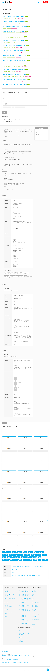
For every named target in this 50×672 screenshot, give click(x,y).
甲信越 (19, 601)
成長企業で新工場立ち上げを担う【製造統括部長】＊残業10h (14, 69)
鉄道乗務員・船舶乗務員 (33, 557)
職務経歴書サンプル (10, 655)
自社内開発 (18, 575)
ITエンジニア (7, 602)
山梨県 (25, 601)
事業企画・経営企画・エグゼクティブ (30, 566)
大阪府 (28, 609)
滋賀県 (23, 609)
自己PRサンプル (16, 655)
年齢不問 (14, 552)
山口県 (25, 615)
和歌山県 (28, 610)
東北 (19, 590)
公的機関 (33, 610)
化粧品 (40, 557)
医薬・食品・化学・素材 (8, 606)
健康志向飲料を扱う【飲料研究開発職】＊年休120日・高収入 (14, 40)
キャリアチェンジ (20, 554)
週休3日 (25, 552)
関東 (32, 554)
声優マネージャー (24, 557)
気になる (9, 437)
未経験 (40, 559)
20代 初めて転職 (37, 554)
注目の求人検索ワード (13, 559)
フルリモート (45, 554)
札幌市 (23, 588)
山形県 (25, 591)
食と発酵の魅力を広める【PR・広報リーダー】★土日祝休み (14, 31)
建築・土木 (6, 605)
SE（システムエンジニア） (39, 552)
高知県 (23, 619)
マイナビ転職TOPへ (5, 651)
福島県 (28, 591)
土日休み (33, 624)
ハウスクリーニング (16, 557)
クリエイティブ (7, 599)
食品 (13, 572)
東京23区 (29, 598)
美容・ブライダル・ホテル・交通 (9, 594)
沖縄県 (26, 623)
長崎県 (28, 620)
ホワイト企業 (8, 552)
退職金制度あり (21, 638)
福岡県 (23, 620)
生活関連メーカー (34, 594)
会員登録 (45, 2)
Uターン (28, 655)
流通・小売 (33, 599)
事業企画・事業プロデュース (41, 566)
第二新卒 (35, 559)
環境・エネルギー (34, 609)
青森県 (23, 590)
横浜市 (23, 599)
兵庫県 (23, 610)
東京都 (28, 595)
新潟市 (23, 602)
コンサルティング (34, 605)
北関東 (19, 594)
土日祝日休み (45, 559)
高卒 (32, 627)
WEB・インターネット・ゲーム (9, 601)
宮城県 (28, 590)
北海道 (19, 588)
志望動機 (21, 655)
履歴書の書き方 (4, 655)
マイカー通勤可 (21, 641)
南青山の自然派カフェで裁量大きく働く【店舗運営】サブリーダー (15, 55)
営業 (5, 588)
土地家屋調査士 (27, 554)
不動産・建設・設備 (35, 606)
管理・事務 (6, 591)
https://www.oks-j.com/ (17, 344)
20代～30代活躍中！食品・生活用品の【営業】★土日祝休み (13, 16)
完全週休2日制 (29, 575)
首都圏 (19, 595)
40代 (3, 552)
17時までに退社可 (23, 575)
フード (33, 601)
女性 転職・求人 (20, 662)
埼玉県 (13, 569)
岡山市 (23, 616)
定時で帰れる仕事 (5, 559)
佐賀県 (25, 620)
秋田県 (23, 591)
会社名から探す (34, 616)
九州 (19, 620)
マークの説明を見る (30, 292)
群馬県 (28, 594)
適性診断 (25, 655)
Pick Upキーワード (9, 659)
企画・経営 (21, 566)
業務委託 (6, 616)
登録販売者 (9, 557)
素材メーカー (34, 591)
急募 (19, 630)
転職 (2, 659)
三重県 (23, 606)
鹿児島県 (23, 623)
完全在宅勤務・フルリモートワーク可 (24, 633)
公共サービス (7, 609)
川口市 (16, 569)
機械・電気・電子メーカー (35, 590)
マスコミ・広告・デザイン (35, 602)
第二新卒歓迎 (14, 575)
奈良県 (25, 610)
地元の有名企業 (5, 554)
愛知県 (28, 605)
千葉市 (27, 598)
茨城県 (23, 594)
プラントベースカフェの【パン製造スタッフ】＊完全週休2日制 (14, 50)
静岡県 (25, 605)
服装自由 (20, 640)
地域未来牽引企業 (12, 554)
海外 (19, 626)
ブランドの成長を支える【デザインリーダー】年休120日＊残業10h (15, 84)
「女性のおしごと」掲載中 (36, 575)
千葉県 (25, 595)
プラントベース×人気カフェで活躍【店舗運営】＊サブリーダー (14, 45)
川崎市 (25, 599)
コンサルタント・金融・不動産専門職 (10, 598)
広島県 (23, 615)
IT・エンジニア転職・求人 (5, 662)
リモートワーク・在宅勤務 (28, 559)
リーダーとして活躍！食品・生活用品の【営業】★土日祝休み (14, 21)
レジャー (33, 598)
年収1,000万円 (19, 552)
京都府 (25, 609)
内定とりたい (31, 552)
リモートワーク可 (21, 634)
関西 (19, 609)
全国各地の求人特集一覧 (35, 619)
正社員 (20, 559)
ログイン (40, 2)
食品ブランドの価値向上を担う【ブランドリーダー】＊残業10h (14, 74)
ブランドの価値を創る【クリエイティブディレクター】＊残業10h (14, 79)
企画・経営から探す (15, 566)
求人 (5, 659)
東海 (19, 605)
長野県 (28, 601)
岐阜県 (23, 605)
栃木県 (25, 594)
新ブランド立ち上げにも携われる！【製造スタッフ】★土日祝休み (15, 26)
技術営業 (4, 557)
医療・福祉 (6, 595)
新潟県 (23, 601)
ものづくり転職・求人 (13, 662)
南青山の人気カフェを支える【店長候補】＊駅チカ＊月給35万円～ (15, 60)
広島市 (25, 616)
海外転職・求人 (26, 662)
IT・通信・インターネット (35, 588)
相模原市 (28, 599)
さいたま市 (23, 598)
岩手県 (25, 590)
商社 (32, 595)
